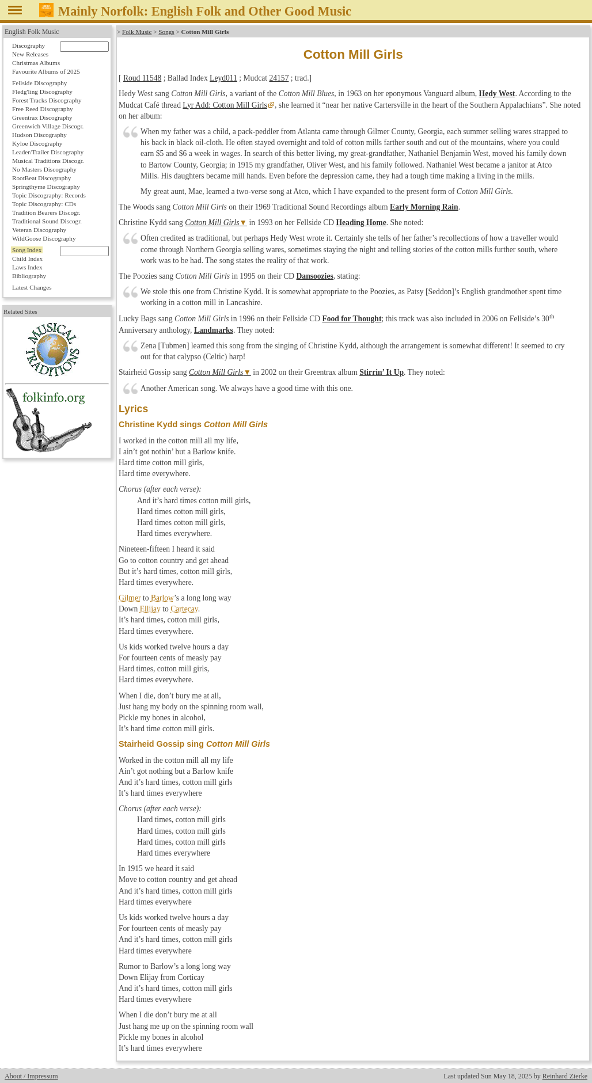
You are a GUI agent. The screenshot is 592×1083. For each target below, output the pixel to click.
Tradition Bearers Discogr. (46, 212)
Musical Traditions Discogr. (48, 160)
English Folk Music (32, 32)
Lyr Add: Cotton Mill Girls (225, 105)
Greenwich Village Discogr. (48, 126)
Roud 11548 (142, 78)
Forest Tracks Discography (47, 100)
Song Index (26, 249)
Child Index (27, 258)
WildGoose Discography (43, 238)
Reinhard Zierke (564, 1076)
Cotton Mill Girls (212, 222)
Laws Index (27, 267)
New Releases (30, 54)
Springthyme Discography (46, 186)
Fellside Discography (39, 82)
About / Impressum (31, 1076)
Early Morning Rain (424, 207)
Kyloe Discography (37, 143)
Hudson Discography (39, 134)
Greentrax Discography (42, 117)
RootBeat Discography (41, 177)
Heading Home (361, 222)
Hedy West (497, 93)
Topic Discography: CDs (44, 203)
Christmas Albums (36, 62)
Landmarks (213, 330)
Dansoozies (315, 276)
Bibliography (29, 275)
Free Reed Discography (42, 108)
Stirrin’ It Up (381, 372)
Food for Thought (351, 318)
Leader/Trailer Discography (48, 152)
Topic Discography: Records (49, 195)
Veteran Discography (39, 229)
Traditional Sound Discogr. (47, 221)
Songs (166, 31)
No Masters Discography (44, 169)
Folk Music (136, 31)
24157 (279, 78)
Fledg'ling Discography (42, 91)
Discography (28, 45)
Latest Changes (32, 287)
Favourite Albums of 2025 (46, 71)
